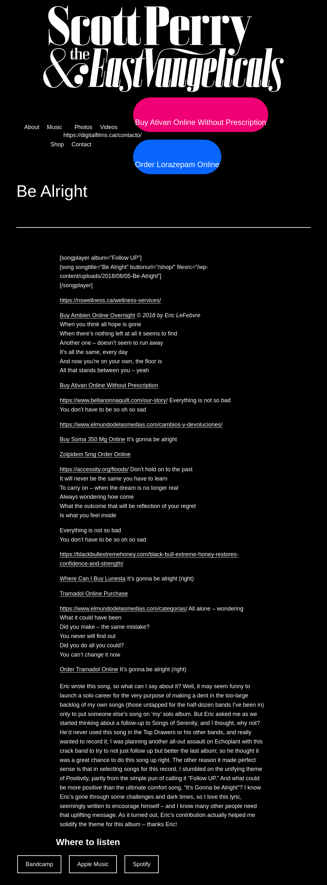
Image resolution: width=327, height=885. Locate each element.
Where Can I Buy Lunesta (92, 578)
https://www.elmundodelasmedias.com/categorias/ (123, 608)
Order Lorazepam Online (177, 164)
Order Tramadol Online (89, 669)
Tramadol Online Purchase (94, 593)
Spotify (141, 864)
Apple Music (93, 864)
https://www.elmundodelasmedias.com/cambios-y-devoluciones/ (141, 424)
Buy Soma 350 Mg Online (92, 439)
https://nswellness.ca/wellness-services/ (110, 300)
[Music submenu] (57, 127)
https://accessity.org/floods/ (94, 469)
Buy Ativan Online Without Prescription (200, 122)
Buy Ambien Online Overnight (97, 315)
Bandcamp (39, 864)
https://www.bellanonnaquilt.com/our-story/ (114, 400)
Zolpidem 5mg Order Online (95, 454)
